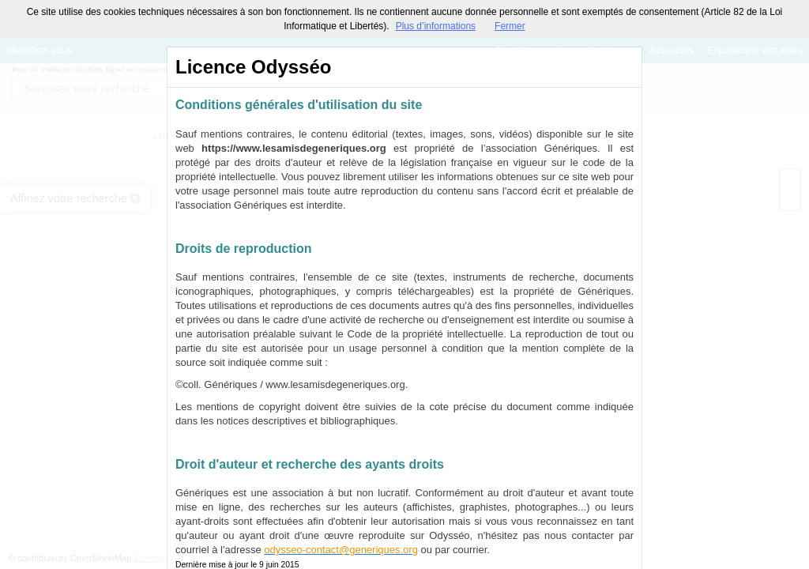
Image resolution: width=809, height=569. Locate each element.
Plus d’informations (436, 26)
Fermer (510, 26)
